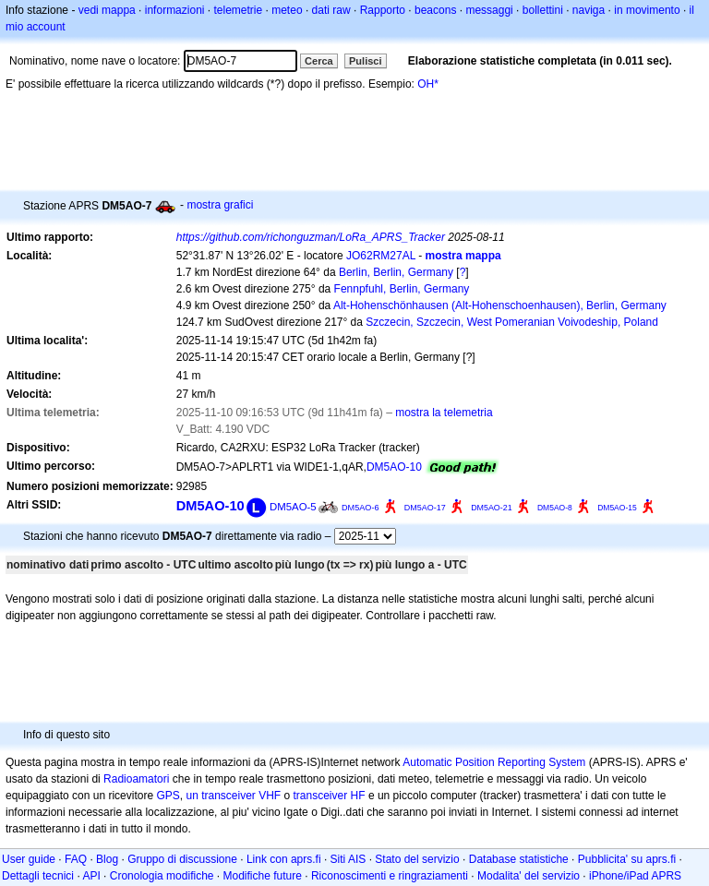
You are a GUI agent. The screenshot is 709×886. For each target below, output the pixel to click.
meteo (286, 10)
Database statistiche (519, 859)
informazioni (175, 10)
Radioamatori (136, 778)
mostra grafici (219, 204)
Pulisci (365, 60)
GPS (167, 795)
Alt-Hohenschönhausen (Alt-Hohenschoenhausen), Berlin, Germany (500, 305)
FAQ (76, 859)
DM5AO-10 (394, 467)
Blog (107, 859)
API (91, 875)
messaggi (488, 10)
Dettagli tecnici (38, 875)
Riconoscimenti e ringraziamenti (389, 875)
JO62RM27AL (380, 255)
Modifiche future (262, 875)
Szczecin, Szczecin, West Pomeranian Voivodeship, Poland (512, 322)
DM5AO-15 (617, 507)
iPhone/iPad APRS (635, 875)
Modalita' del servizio (528, 875)
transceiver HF (330, 795)
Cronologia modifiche (162, 875)
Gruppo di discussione (182, 859)
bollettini (543, 10)
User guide (28, 859)
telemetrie (238, 10)
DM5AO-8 (554, 507)
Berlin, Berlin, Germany (396, 272)
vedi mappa (107, 10)
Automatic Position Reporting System (494, 762)
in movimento (646, 10)
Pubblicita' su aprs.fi (627, 859)
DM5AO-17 (425, 507)
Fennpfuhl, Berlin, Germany (402, 288)
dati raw (331, 10)
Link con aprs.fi (283, 859)
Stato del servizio (417, 859)
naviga (588, 10)
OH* (428, 84)
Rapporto (382, 10)
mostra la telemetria (443, 412)
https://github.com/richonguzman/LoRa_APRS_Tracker (310, 237)
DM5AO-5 (293, 506)
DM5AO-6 (360, 507)
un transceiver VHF (233, 795)
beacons (435, 10)
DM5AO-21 (491, 507)
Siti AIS (348, 859)
